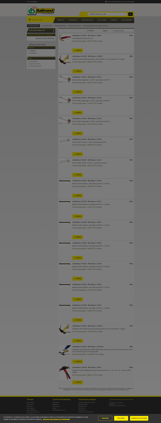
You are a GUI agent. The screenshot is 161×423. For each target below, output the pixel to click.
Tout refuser (121, 420)
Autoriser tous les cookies (139, 420)
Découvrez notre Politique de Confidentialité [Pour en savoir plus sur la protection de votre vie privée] (56, 421)
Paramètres (105, 420)
